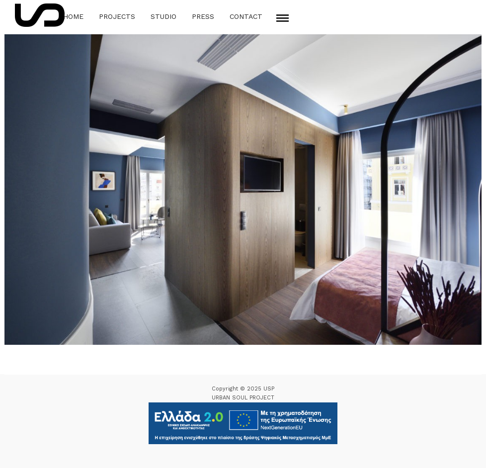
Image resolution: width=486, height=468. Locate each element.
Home (73, 16)
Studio (163, 16)
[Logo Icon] (40, 15)
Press (203, 16)
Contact (246, 16)
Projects (117, 16)
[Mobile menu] (282, 18)
